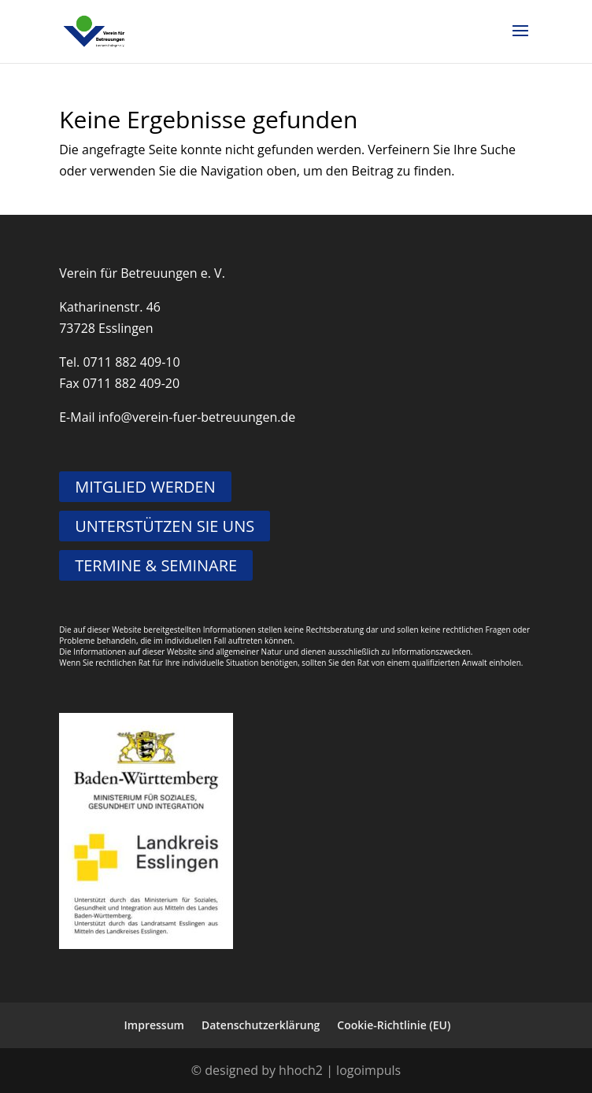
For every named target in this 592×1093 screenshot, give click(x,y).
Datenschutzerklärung (261, 1024)
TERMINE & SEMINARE (156, 565)
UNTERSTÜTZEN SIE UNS (164, 526)
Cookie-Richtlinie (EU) (393, 1024)
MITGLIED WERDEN (145, 486)
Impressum (154, 1024)
